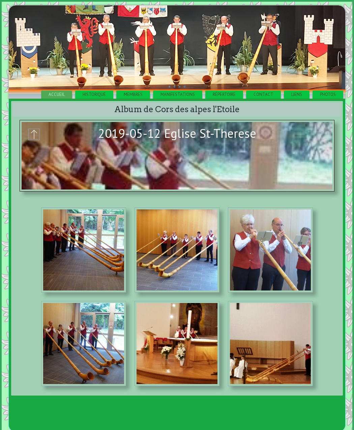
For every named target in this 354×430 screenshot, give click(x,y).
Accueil (57, 94)
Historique (94, 94)
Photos (328, 94)
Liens (296, 94)
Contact (263, 94)
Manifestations (177, 94)
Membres (133, 94)
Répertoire (224, 94)
